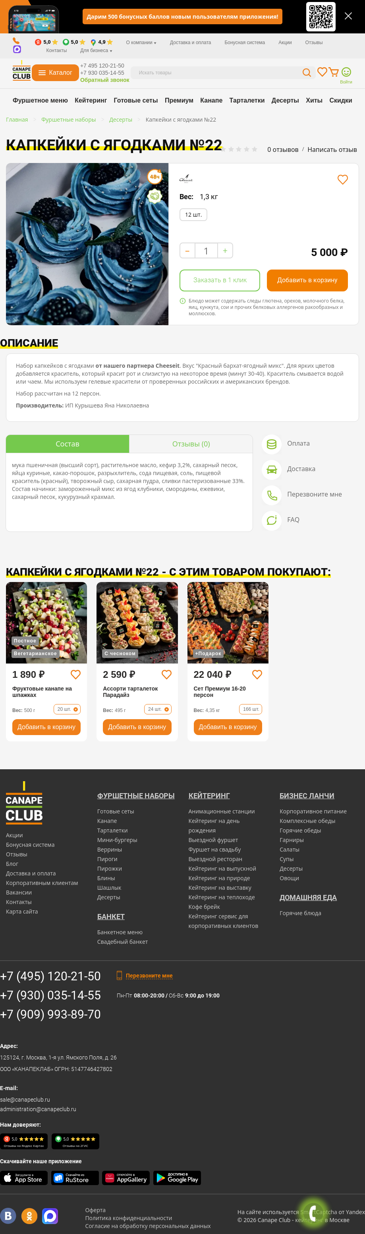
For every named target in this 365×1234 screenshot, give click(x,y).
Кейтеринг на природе (219, 878)
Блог (12, 863)
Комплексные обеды (307, 821)
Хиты (314, 100)
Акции (285, 42)
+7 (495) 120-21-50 (50, 976)
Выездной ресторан (216, 859)
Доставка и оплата (190, 42)
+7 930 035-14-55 (102, 73)
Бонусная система (244, 42)
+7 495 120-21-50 (102, 65)
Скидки (341, 100)
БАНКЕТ (111, 916)
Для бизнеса (96, 50)
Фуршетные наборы (136, 796)
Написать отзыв (332, 149)
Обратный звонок (104, 80)
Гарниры (292, 840)
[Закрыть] (348, 16)
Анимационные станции (222, 811)
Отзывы (314, 42)
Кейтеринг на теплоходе (222, 897)
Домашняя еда (308, 897)
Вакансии (19, 892)
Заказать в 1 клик (220, 280)
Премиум (179, 100)
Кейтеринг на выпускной (223, 868)
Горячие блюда (300, 913)
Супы (287, 859)
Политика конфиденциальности (128, 1218)
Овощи (289, 878)
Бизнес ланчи (307, 796)
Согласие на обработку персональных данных (148, 1226)
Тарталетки (247, 100)
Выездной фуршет (213, 840)
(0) (191, 443)
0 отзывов (282, 149)
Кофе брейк (204, 906)
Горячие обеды (300, 830)
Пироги (107, 859)
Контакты (56, 50)
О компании (141, 42)
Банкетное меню (120, 932)
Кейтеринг (91, 100)
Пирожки (109, 868)
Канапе (211, 100)
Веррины (109, 849)
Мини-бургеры (117, 840)
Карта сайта (22, 911)
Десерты (285, 100)
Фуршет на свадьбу (215, 849)
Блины (106, 878)
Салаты (289, 849)
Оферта (95, 1210)
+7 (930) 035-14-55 (50, 995)
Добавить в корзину (307, 280)
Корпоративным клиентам (42, 883)
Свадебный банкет (122, 941)
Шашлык (109, 887)
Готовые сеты (136, 100)
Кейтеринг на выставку (220, 887)
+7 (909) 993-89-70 (50, 1014)
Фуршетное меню (40, 100)
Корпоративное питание (313, 811)
